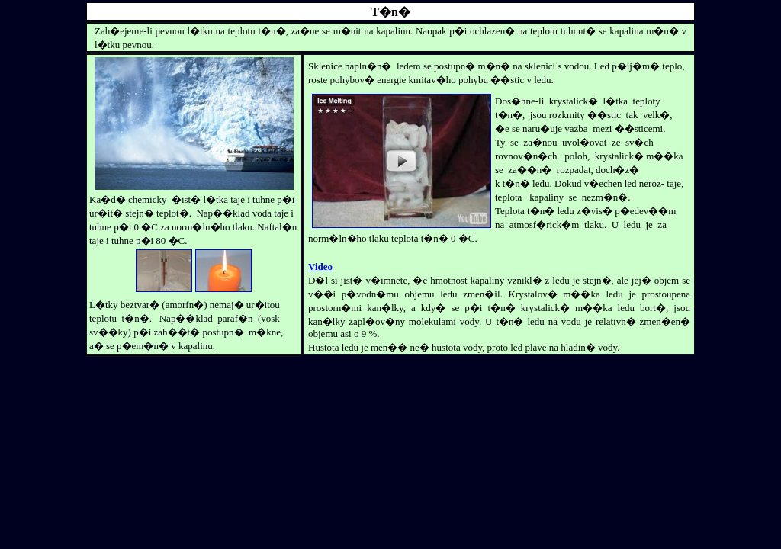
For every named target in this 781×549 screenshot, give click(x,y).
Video (320, 266)
